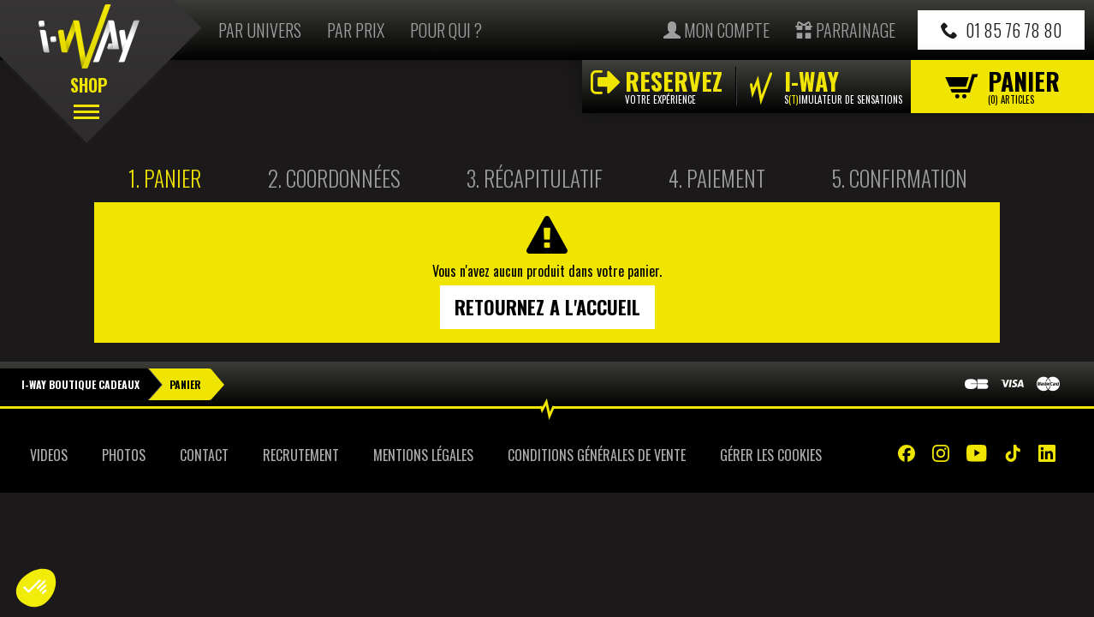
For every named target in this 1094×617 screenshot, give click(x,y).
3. (535, 178)
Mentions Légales (423, 455)
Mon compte (716, 30)
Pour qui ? (446, 30)
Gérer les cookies (771, 455)
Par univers (259, 30)
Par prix (355, 30)
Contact (204, 455)
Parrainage (845, 30)
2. (334, 178)
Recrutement (301, 455)
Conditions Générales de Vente (597, 455)
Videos (49, 455)
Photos (124, 455)
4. (717, 178)
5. (899, 178)
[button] (35, 587)
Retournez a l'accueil (547, 306)
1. (164, 178)
